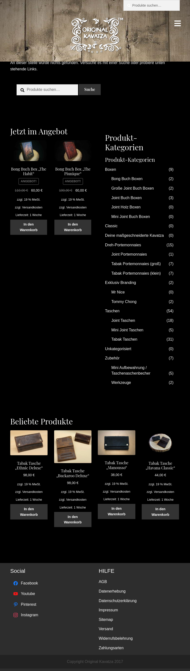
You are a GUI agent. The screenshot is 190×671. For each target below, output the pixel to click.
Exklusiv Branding (120, 283)
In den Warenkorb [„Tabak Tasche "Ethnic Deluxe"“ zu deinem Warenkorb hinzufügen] (29, 512)
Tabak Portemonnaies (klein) (136, 273)
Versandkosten (32, 207)
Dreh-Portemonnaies (123, 245)
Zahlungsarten (111, 648)
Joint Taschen (123, 320)
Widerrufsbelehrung (116, 638)
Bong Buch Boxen (126, 179)
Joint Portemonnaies (129, 254)
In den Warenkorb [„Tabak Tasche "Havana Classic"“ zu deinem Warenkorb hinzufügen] (160, 512)
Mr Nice (118, 292)
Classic (111, 226)
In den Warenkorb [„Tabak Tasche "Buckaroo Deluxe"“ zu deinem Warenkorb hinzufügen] (73, 519)
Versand (106, 629)
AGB (103, 582)
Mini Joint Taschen (127, 330)
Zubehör (112, 358)
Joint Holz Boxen (125, 207)
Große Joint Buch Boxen (132, 188)
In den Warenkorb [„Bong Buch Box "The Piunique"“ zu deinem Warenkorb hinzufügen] (73, 227)
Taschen (112, 311)
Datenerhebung (112, 591)
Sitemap (106, 619)
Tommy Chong (123, 302)
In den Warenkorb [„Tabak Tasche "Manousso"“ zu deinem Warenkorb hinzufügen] (117, 511)
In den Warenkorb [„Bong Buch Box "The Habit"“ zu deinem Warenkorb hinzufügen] (29, 227)
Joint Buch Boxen (126, 198)
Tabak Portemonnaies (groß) (136, 264)
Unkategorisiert (118, 349)
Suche (89, 89)
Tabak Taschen (124, 339)
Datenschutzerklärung (118, 601)
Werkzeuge (121, 382)
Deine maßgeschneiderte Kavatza (134, 235)
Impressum (108, 610)
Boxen (110, 169)
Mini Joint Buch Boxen (130, 217)
